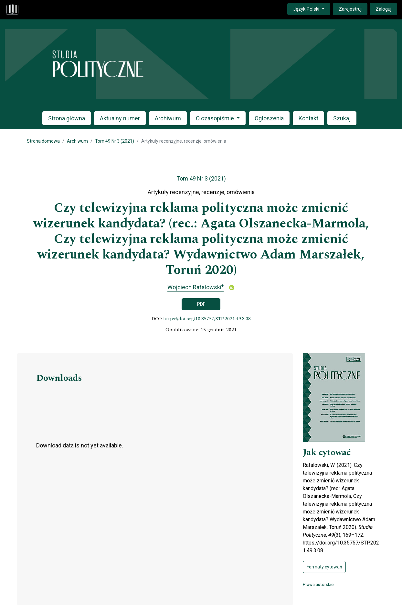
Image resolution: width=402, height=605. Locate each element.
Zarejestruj (350, 9)
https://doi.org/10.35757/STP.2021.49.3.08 (207, 319)
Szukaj (342, 118)
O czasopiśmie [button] (215, 118)
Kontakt (308, 118)
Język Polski (311, 8)
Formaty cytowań (324, 566)
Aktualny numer (120, 118)
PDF (201, 304)
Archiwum (168, 118)
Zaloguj (383, 9)
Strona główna (66, 118)
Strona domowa (43, 141)
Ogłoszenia (269, 118)
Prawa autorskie (318, 584)
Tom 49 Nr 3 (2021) (114, 141)
